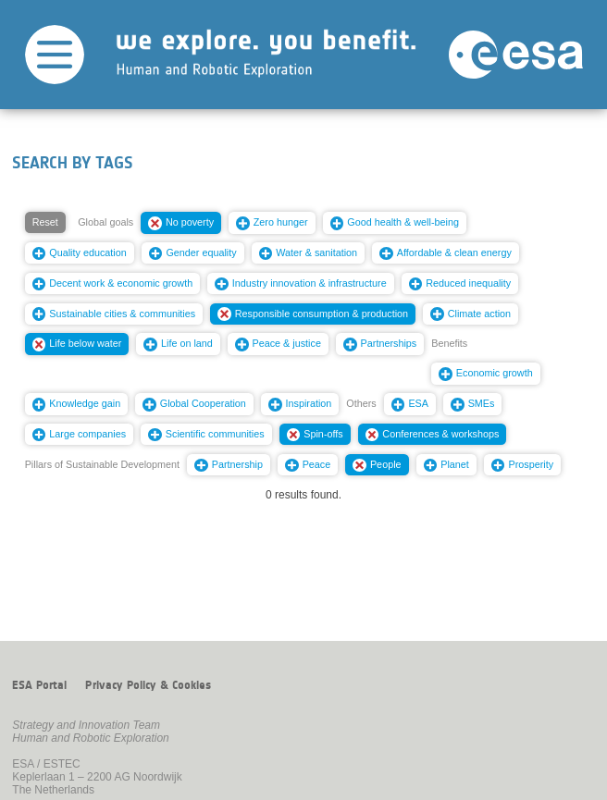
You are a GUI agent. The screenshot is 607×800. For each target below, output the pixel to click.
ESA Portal (39, 685)
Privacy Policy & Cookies (148, 685)
